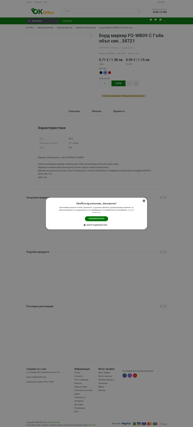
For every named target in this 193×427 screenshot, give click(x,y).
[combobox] (144, 201)
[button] (96, 225)
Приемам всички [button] (96, 219)
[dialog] (96, 213)
